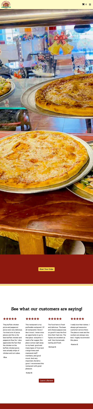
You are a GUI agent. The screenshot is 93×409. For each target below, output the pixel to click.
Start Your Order (46, 269)
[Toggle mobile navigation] (90, 4)
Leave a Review (46, 381)
